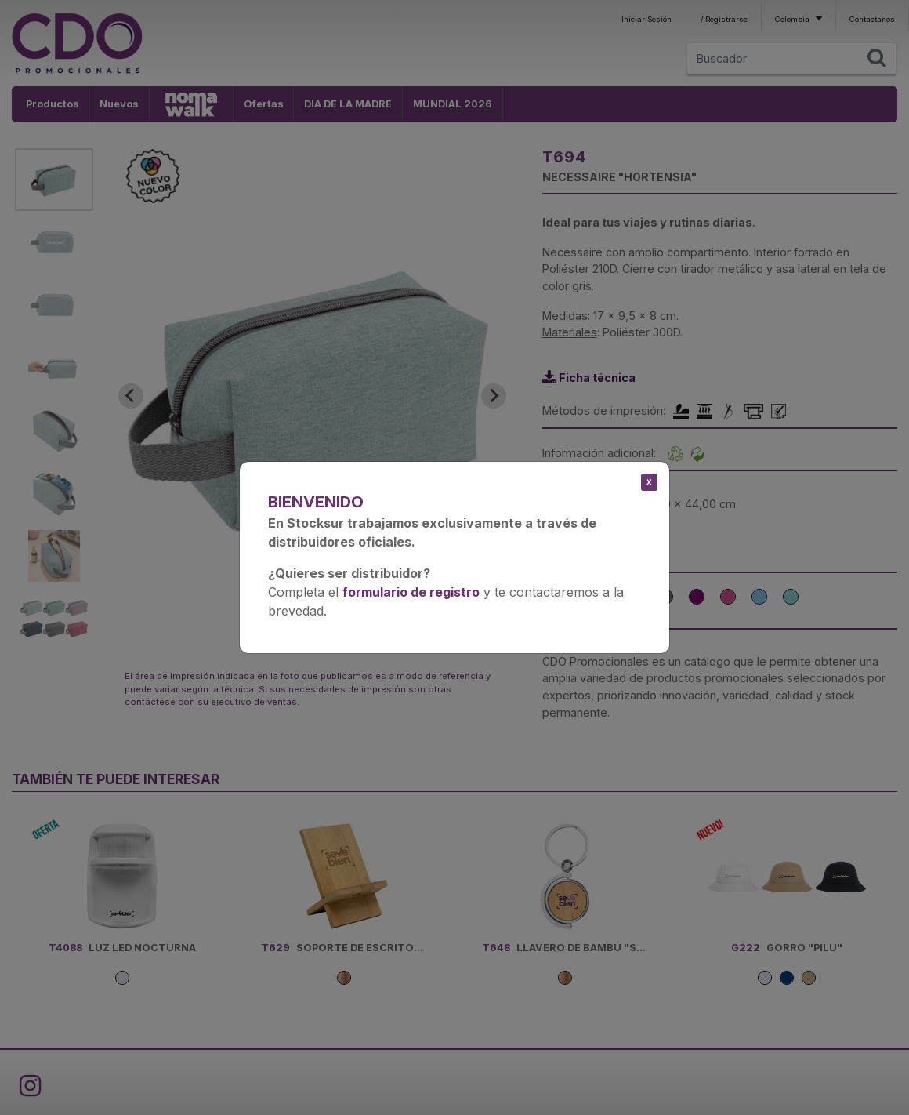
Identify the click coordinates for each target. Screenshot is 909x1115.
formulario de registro (411, 592)
